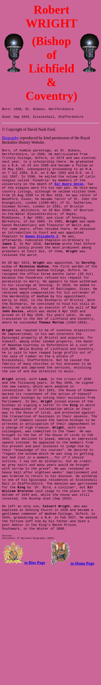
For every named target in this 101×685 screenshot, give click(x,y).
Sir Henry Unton (69, 192)
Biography (10, 139)
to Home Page (82, 635)
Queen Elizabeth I (24, 255)
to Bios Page (34, 634)
